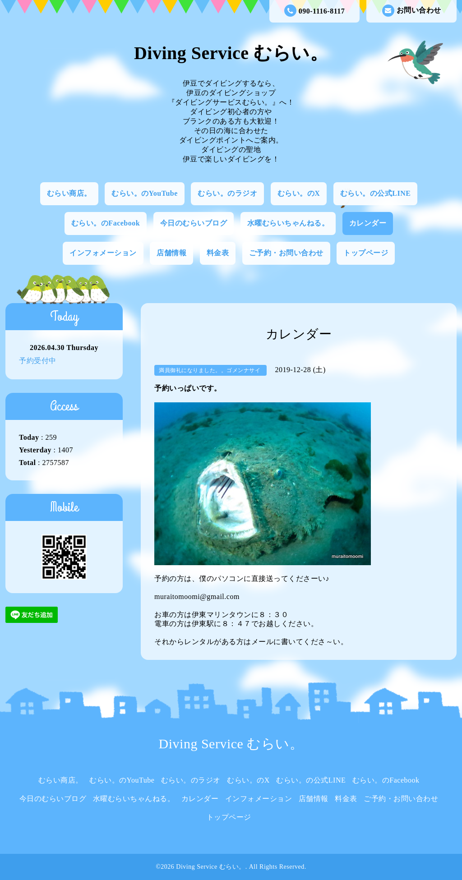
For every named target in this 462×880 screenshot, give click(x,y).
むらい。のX (298, 193)
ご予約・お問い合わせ (286, 253)
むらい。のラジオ (227, 193)
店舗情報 (171, 253)
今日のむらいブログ (193, 223)
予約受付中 (37, 360)
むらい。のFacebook (105, 223)
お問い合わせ (411, 11)
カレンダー (368, 223)
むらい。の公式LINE (375, 193)
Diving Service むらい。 (231, 53)
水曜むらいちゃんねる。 (288, 223)
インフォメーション (103, 253)
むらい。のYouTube (144, 193)
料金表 (218, 253)
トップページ (365, 253)
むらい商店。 (69, 193)
